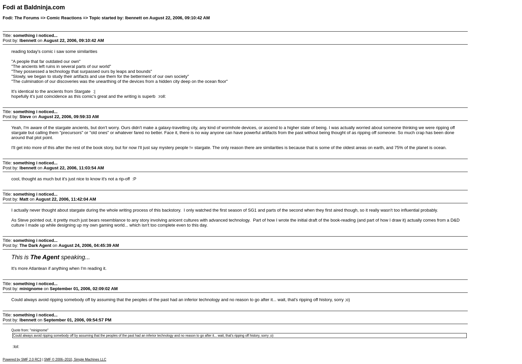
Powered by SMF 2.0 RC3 (22, 359)
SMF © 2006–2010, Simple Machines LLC (75, 359)
